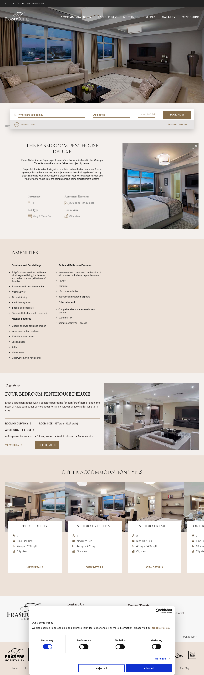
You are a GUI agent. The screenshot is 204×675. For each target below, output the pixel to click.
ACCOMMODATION (75, 17)
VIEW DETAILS (35, 580)
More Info (160, 658)
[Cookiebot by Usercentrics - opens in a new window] (158, 611)
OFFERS (149, 17)
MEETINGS (130, 17)
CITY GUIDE (190, 17)
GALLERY (168, 17)
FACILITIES (106, 17)
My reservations (35, 3)
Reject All (101, 668)
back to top (190, 636)
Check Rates (47, 445)
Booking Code (28, 125)
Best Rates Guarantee (177, 124)
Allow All (149, 668)
